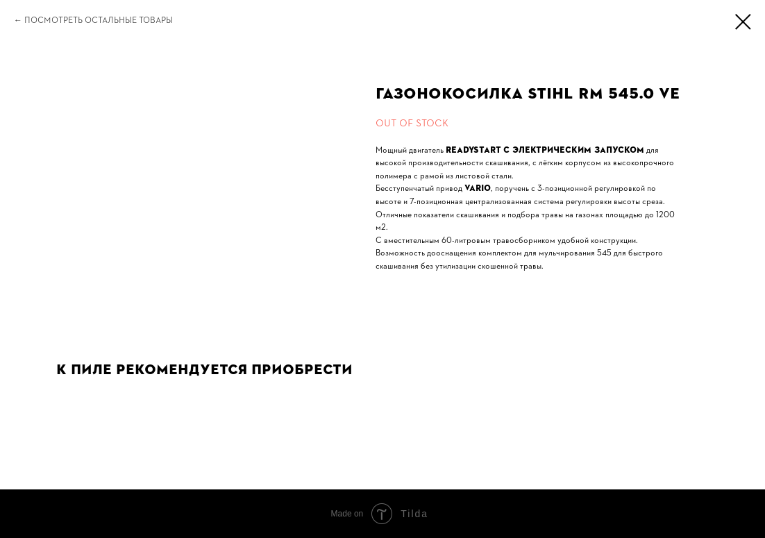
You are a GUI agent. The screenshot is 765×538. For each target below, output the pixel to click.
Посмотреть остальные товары (98, 20)
